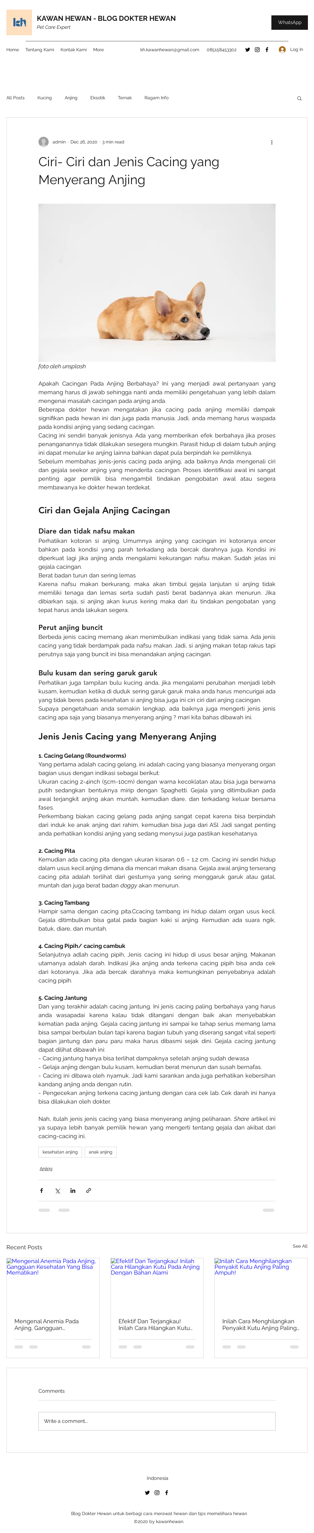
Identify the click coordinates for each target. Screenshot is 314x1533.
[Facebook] (267, 49)
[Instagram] (257, 49)
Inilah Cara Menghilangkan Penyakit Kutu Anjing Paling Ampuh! (259, 1324)
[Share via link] (89, 1190)
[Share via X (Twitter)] (57, 1190)
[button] (299, 98)
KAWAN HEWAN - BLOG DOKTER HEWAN (106, 18)
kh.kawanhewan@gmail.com (169, 49)
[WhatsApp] (289, 22)
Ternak (125, 97)
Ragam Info (157, 97)
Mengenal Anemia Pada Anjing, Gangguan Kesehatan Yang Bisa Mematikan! (46, 1324)
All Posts (15, 97)
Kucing (44, 97)
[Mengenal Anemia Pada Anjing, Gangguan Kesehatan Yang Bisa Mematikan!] (53, 1284)
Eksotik (97, 97)
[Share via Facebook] (41, 1190)
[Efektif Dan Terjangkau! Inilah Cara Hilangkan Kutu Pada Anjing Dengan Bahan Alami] (157, 1284)
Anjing (71, 97)
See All (300, 1246)
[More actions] (272, 142)
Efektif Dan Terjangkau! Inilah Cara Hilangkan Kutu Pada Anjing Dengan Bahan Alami (155, 1324)
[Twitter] (247, 49)
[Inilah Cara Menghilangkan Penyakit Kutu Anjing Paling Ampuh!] (261, 1284)
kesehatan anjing (60, 1151)
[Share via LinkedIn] (73, 1190)
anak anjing (100, 1151)
